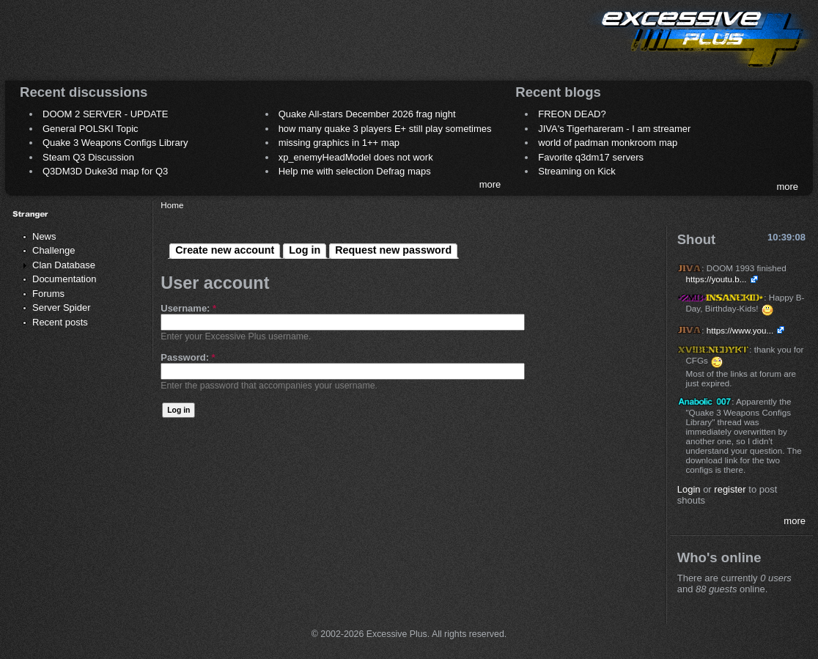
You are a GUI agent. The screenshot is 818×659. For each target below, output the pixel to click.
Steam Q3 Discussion (88, 157)
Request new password (393, 250)
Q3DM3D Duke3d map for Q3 (105, 171)
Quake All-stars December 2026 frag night (367, 113)
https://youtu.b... (715, 279)
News (44, 236)
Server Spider (61, 307)
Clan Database (63, 264)
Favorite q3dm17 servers (591, 157)
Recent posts (60, 322)
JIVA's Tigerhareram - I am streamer (614, 128)
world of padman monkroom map (607, 142)
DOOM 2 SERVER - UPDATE (105, 113)
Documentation (64, 278)
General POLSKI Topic (91, 128)
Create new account (224, 250)
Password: (188, 357)
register (729, 489)
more (490, 184)
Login (689, 489)
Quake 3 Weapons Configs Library (115, 142)
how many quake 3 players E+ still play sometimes (385, 128)
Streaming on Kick (577, 171)
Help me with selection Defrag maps (355, 171)
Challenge (53, 250)
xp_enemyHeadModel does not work (356, 157)
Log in (304, 250)
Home (172, 205)
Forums (48, 293)
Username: (188, 308)
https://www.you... (740, 330)
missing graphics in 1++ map (339, 142)
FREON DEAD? (571, 113)
